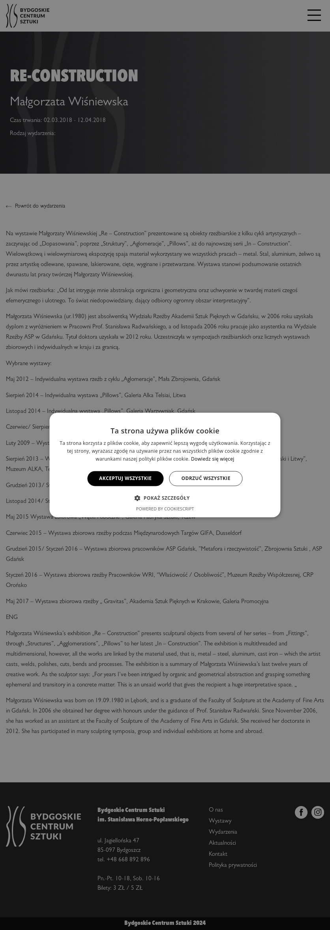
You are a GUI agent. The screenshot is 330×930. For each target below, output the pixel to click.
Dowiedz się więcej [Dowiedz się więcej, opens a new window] (212, 459)
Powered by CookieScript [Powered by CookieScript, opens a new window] (165, 509)
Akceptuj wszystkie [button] (125, 478)
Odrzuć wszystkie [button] (205, 478)
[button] (164, 498)
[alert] (165, 465)
